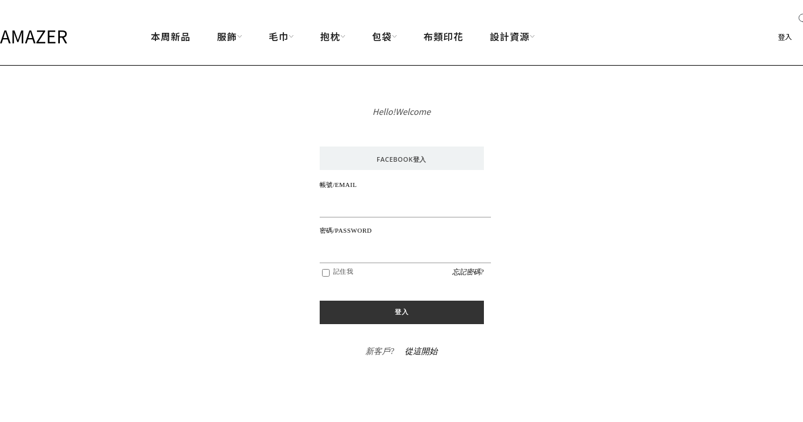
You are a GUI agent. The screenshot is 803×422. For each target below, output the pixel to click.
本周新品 (171, 36)
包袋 (384, 36)
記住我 (343, 271)
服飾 (229, 36)
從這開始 (421, 351)
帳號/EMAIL (338, 184)
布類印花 (443, 36)
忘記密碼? (468, 272)
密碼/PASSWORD (346, 230)
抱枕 (332, 36)
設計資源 (512, 36)
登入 (785, 37)
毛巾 (281, 36)
